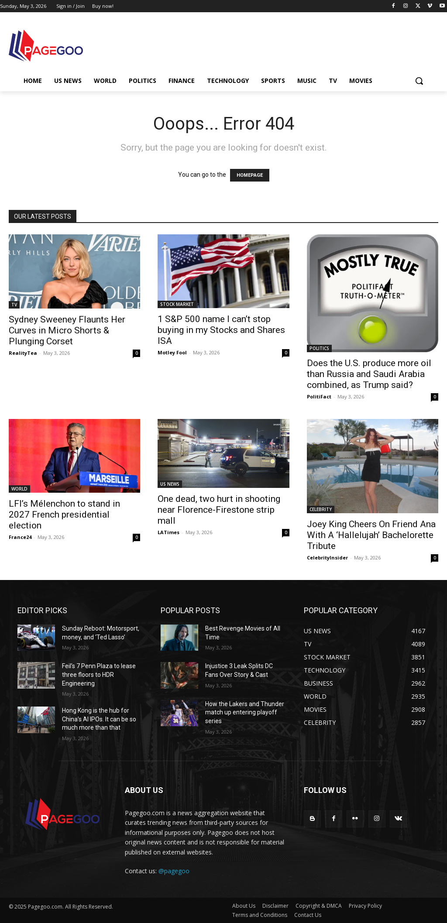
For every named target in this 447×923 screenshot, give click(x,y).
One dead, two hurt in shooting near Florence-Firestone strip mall (219, 510)
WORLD (19, 489)
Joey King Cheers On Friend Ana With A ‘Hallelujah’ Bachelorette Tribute (371, 535)
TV (14, 305)
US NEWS (169, 484)
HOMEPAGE (250, 175)
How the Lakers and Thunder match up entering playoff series (244, 712)
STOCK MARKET (177, 304)
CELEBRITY (320, 509)
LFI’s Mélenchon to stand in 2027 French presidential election (64, 514)
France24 (20, 537)
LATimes (168, 532)
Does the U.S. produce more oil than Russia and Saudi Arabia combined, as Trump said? (369, 374)
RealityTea (23, 353)
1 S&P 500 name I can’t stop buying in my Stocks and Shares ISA (221, 330)
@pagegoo (173, 871)
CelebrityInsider (327, 557)
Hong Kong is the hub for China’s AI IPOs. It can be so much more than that (99, 719)
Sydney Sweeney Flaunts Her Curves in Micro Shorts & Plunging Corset (67, 330)
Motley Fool (172, 352)
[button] (419, 80)
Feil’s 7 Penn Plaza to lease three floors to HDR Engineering (99, 674)
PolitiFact (319, 396)
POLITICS (319, 348)
